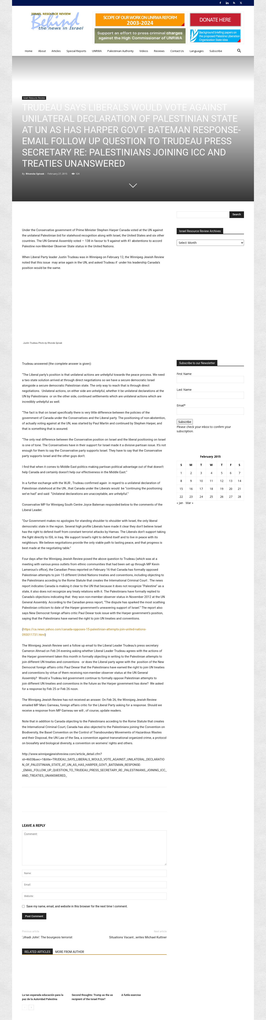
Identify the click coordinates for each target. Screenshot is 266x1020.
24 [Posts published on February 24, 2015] (201, 497)
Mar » (189, 503)
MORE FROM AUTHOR (69, 951)
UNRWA (97, 51)
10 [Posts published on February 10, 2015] (201, 481)
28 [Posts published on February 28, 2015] (239, 497)
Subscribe (215, 51)
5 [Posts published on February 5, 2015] (222, 473)
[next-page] (31, 1007)
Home (28, 51)
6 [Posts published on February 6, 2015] (231, 473)
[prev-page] (24, 1007)
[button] (239, 51)
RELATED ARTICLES (37, 951)
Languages (197, 51)
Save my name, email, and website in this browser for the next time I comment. (77, 906)
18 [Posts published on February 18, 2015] (211, 489)
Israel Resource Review (34, 97)
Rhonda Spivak (35, 173)
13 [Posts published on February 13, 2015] (230, 481)
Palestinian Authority (120, 51)
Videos (143, 51)
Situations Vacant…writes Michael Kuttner (138, 937)
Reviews (159, 51)
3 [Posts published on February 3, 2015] (201, 473)
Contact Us (177, 51)
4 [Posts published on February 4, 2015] (211, 473)
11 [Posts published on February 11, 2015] (211, 481)
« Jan (180, 503)
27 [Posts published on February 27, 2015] (230, 497)
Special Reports (76, 51)
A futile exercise (131, 995)
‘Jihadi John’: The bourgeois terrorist (47, 937)
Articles (56, 51)
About (42, 51)
